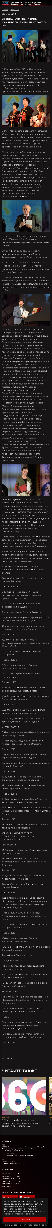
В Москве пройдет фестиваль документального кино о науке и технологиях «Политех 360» (20, 1123)
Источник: (7, 1058)
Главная (5, 10)
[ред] (4, 25)
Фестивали (15, 10)
